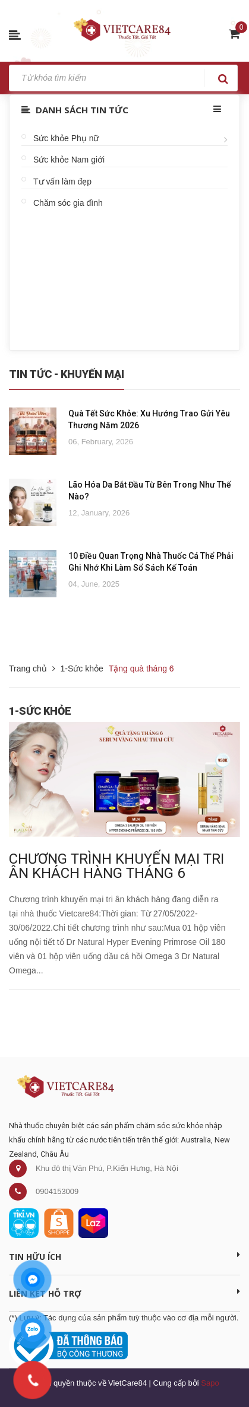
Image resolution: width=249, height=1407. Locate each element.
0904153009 (57, 1191)
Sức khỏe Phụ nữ (66, 138)
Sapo (210, 1383)
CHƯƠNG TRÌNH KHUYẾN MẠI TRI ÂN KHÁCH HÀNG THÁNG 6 (116, 866)
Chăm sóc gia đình (68, 203)
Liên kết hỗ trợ (124, 1293)
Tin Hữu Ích (124, 1256)
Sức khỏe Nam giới (69, 159)
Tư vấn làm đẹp (62, 181)
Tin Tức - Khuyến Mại (66, 374)
